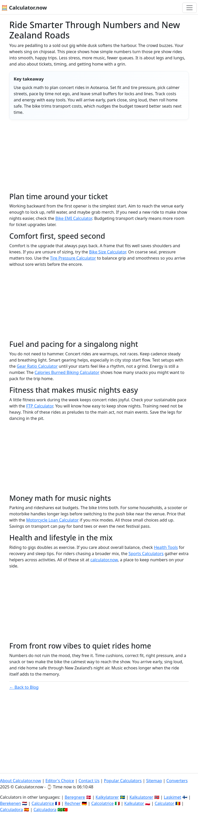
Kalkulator (134, 803)
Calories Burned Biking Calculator (67, 372)
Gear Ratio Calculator (37, 366)
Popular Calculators (123, 780)
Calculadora (11, 809)
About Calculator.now (20, 780)
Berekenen (10, 803)
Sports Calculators (145, 553)
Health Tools (166, 547)
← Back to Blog (24, 687)
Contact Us (88, 780)
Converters (177, 780)
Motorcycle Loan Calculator (52, 520)
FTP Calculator (39, 406)
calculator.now (104, 560)
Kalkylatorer (107, 797)
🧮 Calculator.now (24, 7)
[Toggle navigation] (189, 8)
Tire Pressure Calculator (73, 258)
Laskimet (172, 797)
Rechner (73, 803)
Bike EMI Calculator (73, 218)
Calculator (164, 803)
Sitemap (154, 780)
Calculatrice (42, 803)
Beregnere (75, 797)
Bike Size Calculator (107, 252)
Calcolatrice (102, 803)
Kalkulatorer (141, 797)
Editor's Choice (59, 780)
